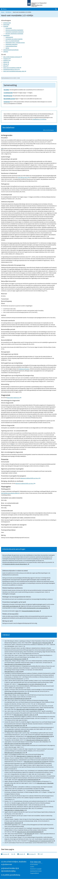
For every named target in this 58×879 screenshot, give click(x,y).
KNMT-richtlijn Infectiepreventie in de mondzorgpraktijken (34, 608)
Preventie (5, 26)
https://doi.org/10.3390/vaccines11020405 (16, 659)
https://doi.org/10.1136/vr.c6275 (14, 823)
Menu (5, 9)
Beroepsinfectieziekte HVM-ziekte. (31, 611)
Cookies (32, 866)
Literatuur (5, 51)
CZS (31, 416)
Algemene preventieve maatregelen (14, 30)
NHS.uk (5, 66)
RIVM (12, 444)
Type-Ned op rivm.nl (23, 177)
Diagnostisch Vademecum (14, 397)
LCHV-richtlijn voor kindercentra (11, 606)
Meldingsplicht (9, 37)
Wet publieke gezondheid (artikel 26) (10, 493)
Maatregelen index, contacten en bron (15, 42)
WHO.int (6, 62)
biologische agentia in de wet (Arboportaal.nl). (17, 564)
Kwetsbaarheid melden (36, 871)
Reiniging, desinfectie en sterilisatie (14, 33)
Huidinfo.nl (6, 60)
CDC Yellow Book (29, 833)
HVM (2, 148)
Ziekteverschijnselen (24, 369)
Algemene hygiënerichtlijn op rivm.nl (30, 478)
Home (2, 12)
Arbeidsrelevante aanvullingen (11, 50)
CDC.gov (6, 64)
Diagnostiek (6, 24)
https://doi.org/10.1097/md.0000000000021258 (40, 736)
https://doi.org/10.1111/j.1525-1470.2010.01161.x (32, 684)
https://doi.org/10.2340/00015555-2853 (16, 725)
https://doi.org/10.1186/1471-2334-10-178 (26, 714)
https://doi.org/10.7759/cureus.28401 (42, 642)
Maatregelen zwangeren (12, 44)
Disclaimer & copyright (35, 869)
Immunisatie (9, 28)
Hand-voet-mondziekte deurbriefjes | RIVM (14, 71)
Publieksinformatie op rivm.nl (11, 69)
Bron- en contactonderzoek (12, 40)
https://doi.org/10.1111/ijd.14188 (14, 671)
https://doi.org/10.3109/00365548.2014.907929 (18, 698)
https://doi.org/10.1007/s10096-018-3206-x (17, 693)
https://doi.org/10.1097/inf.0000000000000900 (30, 832)
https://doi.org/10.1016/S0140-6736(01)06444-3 (18, 743)
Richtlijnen (8, 12)
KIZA (17, 611)
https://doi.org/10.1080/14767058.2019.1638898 (30, 709)
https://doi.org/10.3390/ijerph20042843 (29, 779)
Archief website (34, 864)
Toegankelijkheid (34, 873)
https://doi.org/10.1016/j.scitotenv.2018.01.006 (17, 664)
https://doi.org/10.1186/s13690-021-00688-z (17, 731)
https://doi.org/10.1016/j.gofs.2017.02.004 (36, 761)
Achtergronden (7, 22)
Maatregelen (6, 35)
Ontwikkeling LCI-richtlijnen (39, 119)
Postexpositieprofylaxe (11, 46)
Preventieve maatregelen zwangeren (15, 31)
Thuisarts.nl (6, 58)
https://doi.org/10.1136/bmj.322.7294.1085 (29, 756)
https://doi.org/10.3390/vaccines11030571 (38, 740)
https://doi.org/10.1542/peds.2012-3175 (16, 752)
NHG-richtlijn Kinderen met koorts (12, 57)
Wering (7, 48)
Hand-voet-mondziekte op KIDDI (12, 67)
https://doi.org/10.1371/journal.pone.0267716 (42, 841)
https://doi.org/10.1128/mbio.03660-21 (15, 810)
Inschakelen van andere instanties (14, 39)
